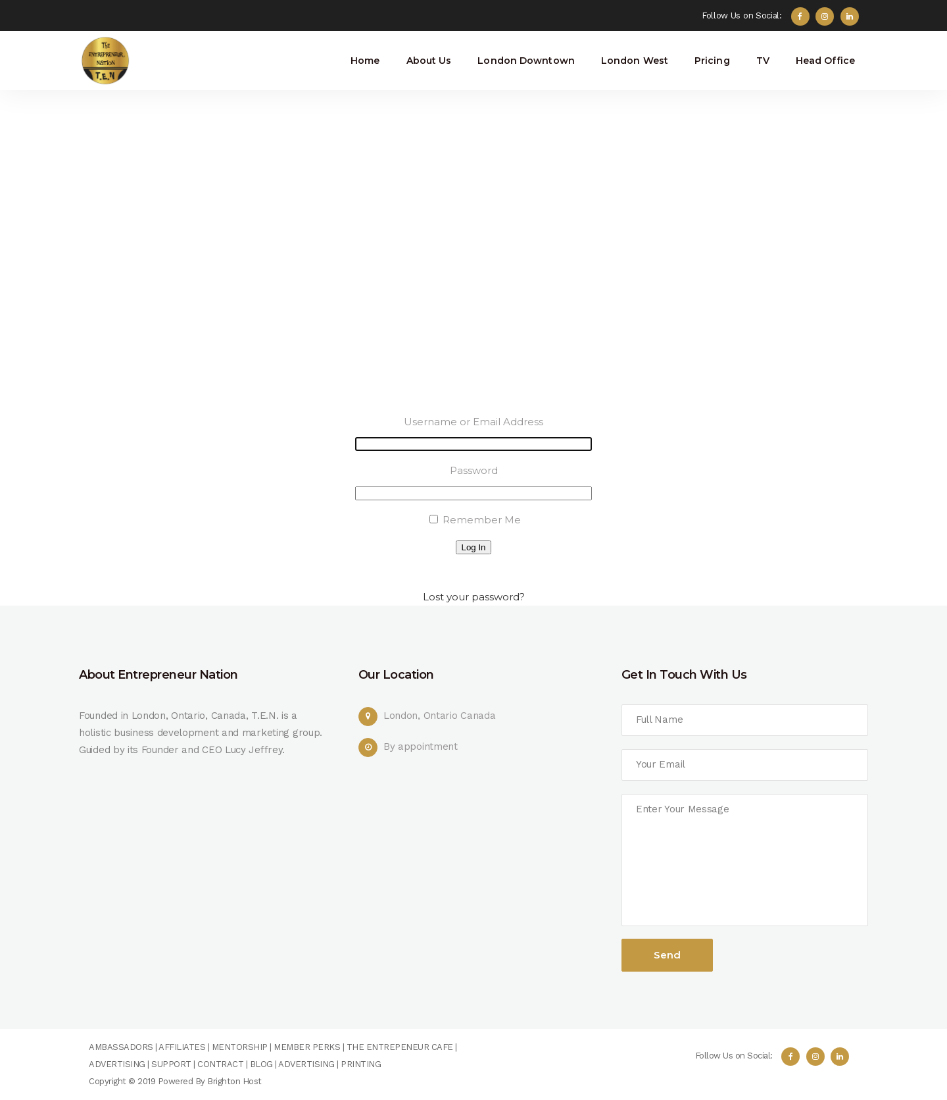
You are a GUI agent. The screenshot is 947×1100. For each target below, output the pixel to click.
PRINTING (361, 1064)
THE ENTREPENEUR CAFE (398, 1047)
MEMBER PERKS (307, 1047)
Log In (473, 547)
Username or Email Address (473, 421)
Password (474, 470)
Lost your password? (474, 596)
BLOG (261, 1064)
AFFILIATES (181, 1047)
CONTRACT (220, 1064)
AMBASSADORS (121, 1047)
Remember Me (482, 519)
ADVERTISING (117, 1064)
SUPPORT (171, 1064)
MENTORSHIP (240, 1047)
